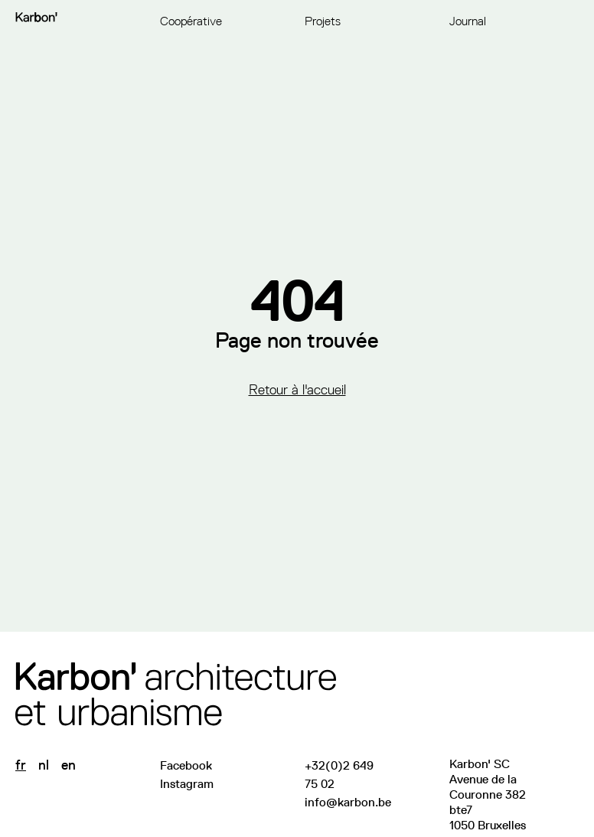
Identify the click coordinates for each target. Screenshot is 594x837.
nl (43, 765)
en (68, 765)
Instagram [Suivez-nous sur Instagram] (187, 784)
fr (20, 765)
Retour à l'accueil (297, 389)
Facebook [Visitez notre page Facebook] (186, 765)
